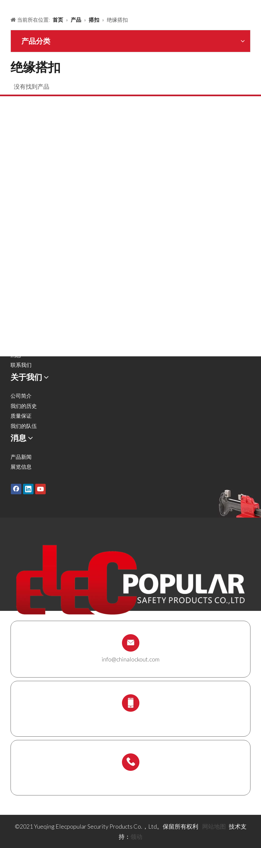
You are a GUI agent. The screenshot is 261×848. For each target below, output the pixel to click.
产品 (16, 304)
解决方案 (21, 314)
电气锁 (18, 213)
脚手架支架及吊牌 (32, 263)
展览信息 (21, 466)
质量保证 (21, 416)
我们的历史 (24, 406)
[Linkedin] (28, 489)
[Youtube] (40, 489)
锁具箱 (18, 243)
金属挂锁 (21, 153)
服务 (16, 335)
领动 (136, 836)
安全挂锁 (21, 143)
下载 (16, 345)
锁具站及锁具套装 (32, 254)
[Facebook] (16, 489)
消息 (16, 355)
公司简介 (21, 395)
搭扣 (16, 163)
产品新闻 (21, 457)
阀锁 (16, 173)
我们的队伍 (24, 426)
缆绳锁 (18, 234)
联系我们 (21, 365)
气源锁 (18, 183)
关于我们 (21, 325)
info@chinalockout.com (130, 659)
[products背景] (5, 5)
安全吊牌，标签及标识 (37, 223)
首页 (16, 294)
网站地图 (214, 826)
